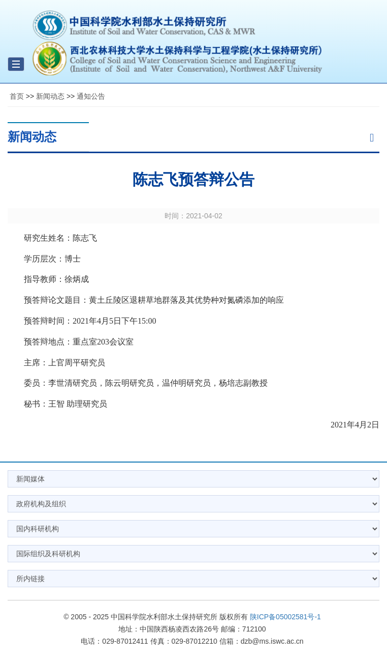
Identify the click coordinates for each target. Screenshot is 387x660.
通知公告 (91, 96)
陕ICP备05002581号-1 (285, 617)
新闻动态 (50, 96)
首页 (17, 96)
